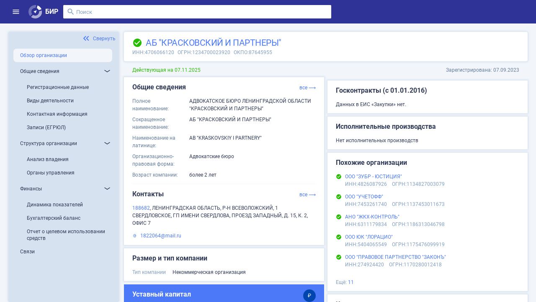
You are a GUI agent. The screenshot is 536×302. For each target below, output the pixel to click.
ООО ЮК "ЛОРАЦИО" (369, 237)
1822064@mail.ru (160, 236)
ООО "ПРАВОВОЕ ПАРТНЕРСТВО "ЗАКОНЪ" (395, 257)
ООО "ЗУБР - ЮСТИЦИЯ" (373, 177)
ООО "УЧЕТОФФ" (364, 197)
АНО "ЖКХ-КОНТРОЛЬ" (372, 217)
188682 (141, 208)
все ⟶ (307, 88)
